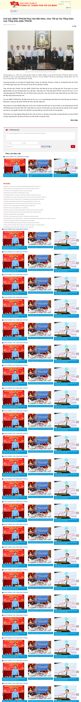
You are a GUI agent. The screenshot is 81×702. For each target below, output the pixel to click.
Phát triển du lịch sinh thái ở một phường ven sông (17, 192)
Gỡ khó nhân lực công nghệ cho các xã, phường (16, 207)
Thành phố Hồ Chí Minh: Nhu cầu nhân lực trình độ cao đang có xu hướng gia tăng (24, 224)
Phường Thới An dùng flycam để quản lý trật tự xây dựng (18, 190)
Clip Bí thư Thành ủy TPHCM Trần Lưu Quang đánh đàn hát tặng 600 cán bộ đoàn (24, 199)
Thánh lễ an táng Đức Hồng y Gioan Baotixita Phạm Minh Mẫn (19, 220)
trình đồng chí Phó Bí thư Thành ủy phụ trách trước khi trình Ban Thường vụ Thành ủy (25, 196)
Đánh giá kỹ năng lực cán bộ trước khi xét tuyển (39, 175)
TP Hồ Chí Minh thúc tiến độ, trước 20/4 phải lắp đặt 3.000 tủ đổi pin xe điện (23, 211)
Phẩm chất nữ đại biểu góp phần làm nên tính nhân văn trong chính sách (65, 175)
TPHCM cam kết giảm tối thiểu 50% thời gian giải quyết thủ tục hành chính (22, 201)
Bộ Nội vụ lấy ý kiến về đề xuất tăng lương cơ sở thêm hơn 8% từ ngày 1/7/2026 (24, 209)
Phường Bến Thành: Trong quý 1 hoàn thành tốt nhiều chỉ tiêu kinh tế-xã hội (23, 194)
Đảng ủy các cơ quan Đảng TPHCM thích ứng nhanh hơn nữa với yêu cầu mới (15, 175)
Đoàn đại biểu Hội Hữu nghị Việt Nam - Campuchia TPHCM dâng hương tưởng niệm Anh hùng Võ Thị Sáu (30, 218)
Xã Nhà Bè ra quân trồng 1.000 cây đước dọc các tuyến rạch (19, 226)
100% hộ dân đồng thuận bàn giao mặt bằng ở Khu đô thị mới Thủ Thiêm (22, 222)
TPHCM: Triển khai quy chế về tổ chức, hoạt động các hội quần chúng (21, 216)
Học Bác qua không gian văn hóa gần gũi (14, 213)
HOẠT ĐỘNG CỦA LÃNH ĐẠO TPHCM (17, 156)
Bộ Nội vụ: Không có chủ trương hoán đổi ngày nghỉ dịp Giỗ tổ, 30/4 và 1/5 (23, 186)
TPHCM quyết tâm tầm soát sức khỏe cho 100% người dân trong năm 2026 (23, 203)
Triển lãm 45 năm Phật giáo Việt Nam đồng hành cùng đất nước (20, 205)
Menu (67, 7)
